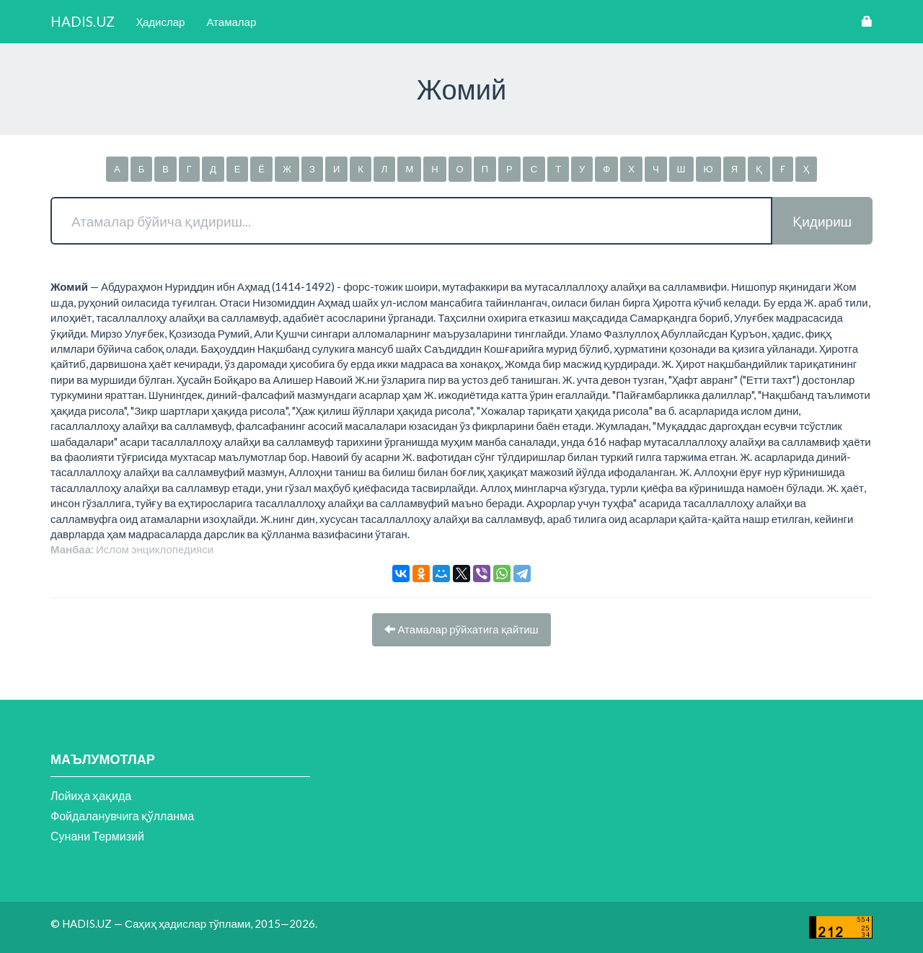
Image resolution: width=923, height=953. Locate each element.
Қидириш (822, 221)
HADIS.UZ (82, 21)
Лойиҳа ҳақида (90, 795)
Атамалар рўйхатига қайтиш (461, 629)
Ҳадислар (160, 21)
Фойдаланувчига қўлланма (122, 815)
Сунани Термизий (97, 836)
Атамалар (231, 21)
